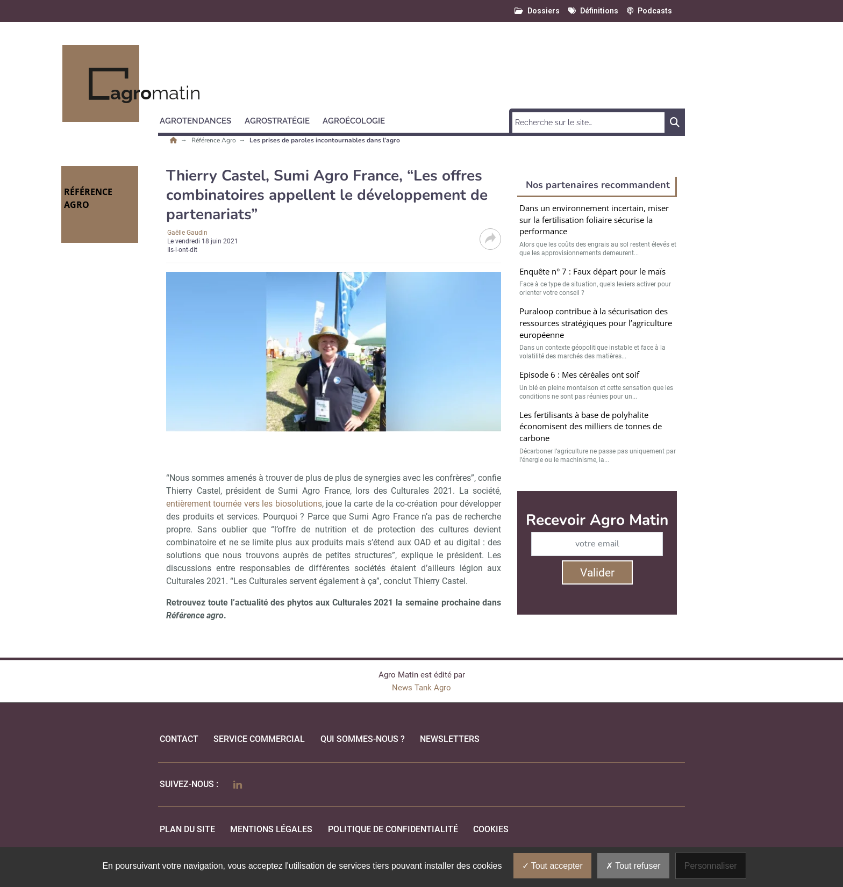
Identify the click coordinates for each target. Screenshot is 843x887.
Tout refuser (633, 865)
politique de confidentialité (393, 829)
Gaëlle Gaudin (187, 232)
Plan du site (187, 829)
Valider (597, 572)
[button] (200, 119)
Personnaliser (710, 865)
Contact (179, 739)
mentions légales (271, 829)
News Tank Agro (421, 688)
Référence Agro (214, 140)
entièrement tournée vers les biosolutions (244, 504)
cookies (491, 829)
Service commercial (259, 739)
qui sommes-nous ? (362, 739)
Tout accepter (552, 865)
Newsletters (450, 739)
